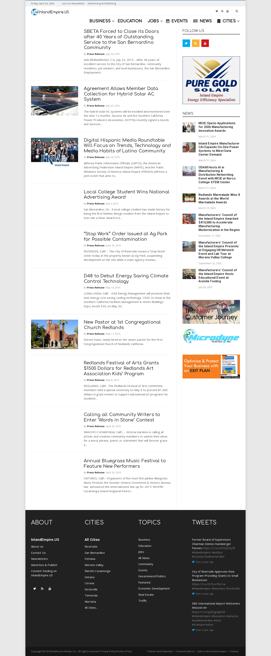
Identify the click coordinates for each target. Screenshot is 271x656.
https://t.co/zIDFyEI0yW (218, 548)
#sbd (217, 620)
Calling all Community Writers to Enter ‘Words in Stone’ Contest (122, 417)
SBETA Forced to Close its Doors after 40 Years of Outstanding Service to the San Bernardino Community (121, 39)
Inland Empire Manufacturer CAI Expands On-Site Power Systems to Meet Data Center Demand (219, 149)
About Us (37, 546)
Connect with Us (185, 651)
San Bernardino (95, 553)
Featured (144, 582)
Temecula (91, 595)
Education (144, 546)
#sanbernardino (202, 620)
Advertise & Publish (44, 565)
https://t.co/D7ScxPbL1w (209, 584)
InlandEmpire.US (45, 539)
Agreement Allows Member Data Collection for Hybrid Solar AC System (121, 94)
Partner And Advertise (160, 651)
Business (144, 539)
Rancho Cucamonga (97, 571)
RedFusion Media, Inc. (64, 651)
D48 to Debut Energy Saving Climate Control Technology (126, 278)
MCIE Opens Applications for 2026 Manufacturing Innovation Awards (217, 126)
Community (145, 564)
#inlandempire (201, 552)
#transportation (202, 624)
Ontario (90, 577)
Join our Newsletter (73, 3)
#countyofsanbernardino (208, 556)
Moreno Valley (94, 565)
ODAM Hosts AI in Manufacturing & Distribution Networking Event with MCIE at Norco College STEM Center (217, 175)
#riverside (233, 588)
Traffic (142, 600)
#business (218, 588)
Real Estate (146, 594)
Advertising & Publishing (102, 3)
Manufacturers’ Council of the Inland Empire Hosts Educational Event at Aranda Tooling (218, 275)
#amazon (232, 616)
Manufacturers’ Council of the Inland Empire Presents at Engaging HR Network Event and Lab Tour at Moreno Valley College (219, 250)
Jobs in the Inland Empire (212, 651)
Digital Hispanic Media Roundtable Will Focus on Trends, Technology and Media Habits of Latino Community (127, 146)
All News (144, 558)
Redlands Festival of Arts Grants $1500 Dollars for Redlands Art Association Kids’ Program (121, 368)
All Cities (92, 539)
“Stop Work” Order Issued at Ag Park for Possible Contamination (125, 236)
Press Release (96, 54)
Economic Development (154, 588)
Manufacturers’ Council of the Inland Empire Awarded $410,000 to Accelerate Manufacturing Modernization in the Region (219, 222)
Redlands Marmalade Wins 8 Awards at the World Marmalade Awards (219, 198)
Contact (234, 651)
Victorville (91, 589)
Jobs (141, 552)
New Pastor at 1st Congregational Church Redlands (122, 325)
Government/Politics (152, 576)
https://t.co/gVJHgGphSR (208, 612)
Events (143, 570)
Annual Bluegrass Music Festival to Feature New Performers (125, 463)
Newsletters (39, 559)
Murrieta (90, 601)
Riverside (91, 546)
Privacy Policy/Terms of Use (116, 651)
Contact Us (38, 553)
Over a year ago (205, 562)
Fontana (90, 559)
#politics (217, 552)
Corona (89, 583)
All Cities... (91, 607)
